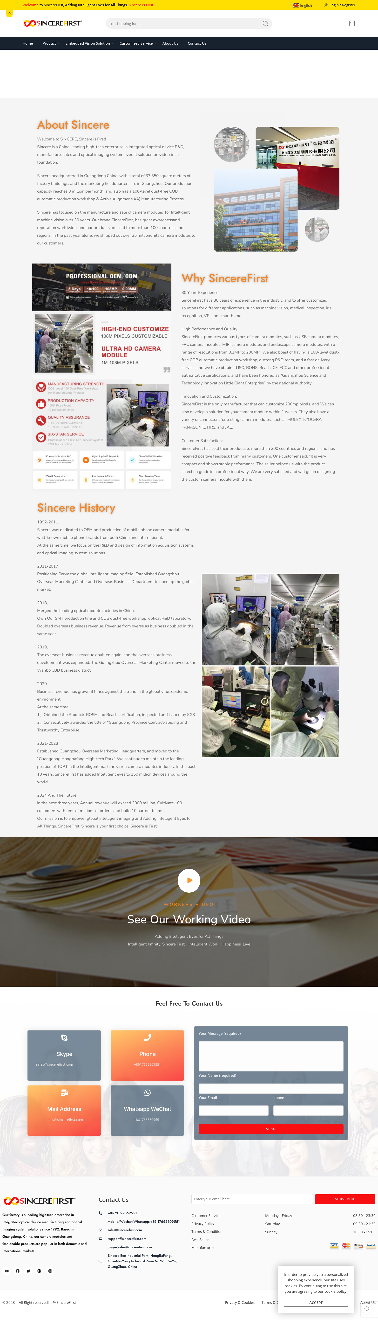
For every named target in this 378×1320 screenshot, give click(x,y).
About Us (170, 43)
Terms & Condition (207, 1231)
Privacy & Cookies (240, 1302)
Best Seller (200, 1239)
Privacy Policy (202, 1223)
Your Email (234, 1098)
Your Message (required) (271, 1033)
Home (28, 43)
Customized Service (136, 43)
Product (49, 43)
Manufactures (202, 1247)
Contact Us (197, 43)
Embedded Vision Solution (88, 43)
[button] (189, 881)
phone (308, 1098)
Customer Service (205, 1215)
